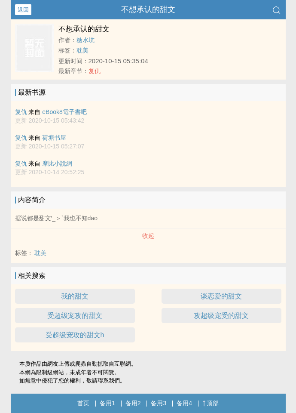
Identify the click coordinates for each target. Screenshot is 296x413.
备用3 (158, 403)
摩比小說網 (57, 163)
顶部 (210, 403)
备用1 (107, 403)
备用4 (184, 403)
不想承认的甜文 (148, 9)
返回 (23, 9)
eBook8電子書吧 (64, 111)
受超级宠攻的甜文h (75, 335)
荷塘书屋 (54, 137)
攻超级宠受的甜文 (221, 315)
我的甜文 (74, 296)
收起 (148, 235)
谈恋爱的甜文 (221, 296)
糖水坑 (85, 40)
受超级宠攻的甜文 (74, 315)
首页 (83, 403)
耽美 (82, 50)
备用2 (133, 403)
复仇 (94, 71)
